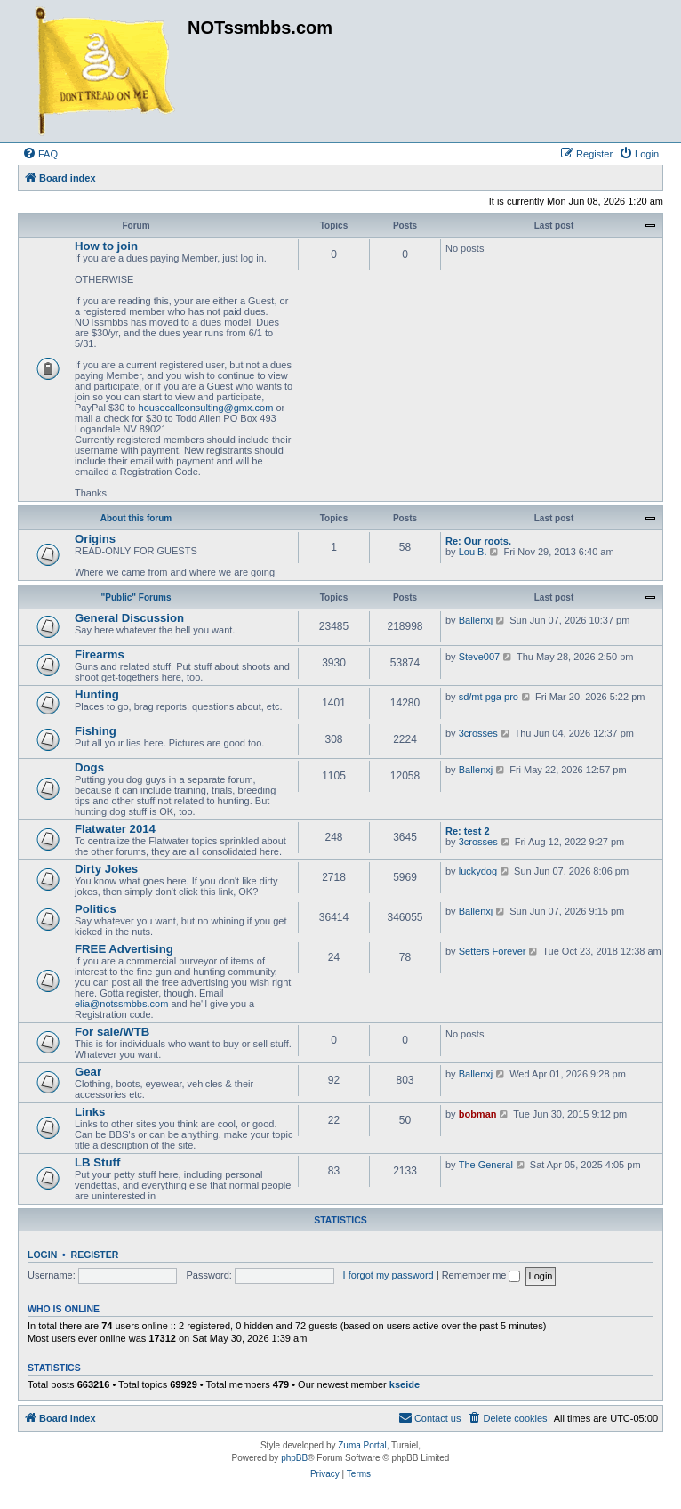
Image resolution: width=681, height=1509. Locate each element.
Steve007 (479, 656)
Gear (88, 1071)
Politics (95, 909)
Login (42, 1254)
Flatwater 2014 (115, 828)
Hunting (97, 694)
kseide (404, 1384)
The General (486, 1164)
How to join (106, 246)
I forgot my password (388, 1275)
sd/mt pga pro (488, 696)
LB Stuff (97, 1162)
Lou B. (473, 551)
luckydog (478, 871)
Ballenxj (476, 620)
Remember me (481, 1275)
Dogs (89, 767)
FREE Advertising (124, 949)
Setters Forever (492, 951)
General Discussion (129, 618)
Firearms (99, 654)
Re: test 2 (467, 831)
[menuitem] (40, 154)
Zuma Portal (362, 1445)
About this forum (136, 518)
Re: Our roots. (478, 541)
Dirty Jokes (106, 869)
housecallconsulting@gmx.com (206, 407)
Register (95, 1254)
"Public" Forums (136, 597)
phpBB (294, 1458)
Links (90, 1111)
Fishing (95, 731)
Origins (95, 538)
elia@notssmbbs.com (121, 1003)
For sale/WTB (112, 1031)
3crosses (478, 733)
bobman (478, 1114)
